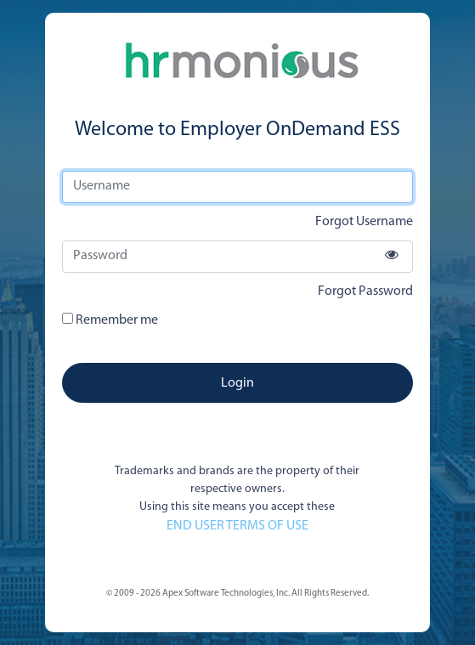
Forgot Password (365, 291)
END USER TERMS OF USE (237, 526)
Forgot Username (364, 222)
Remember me (110, 320)
